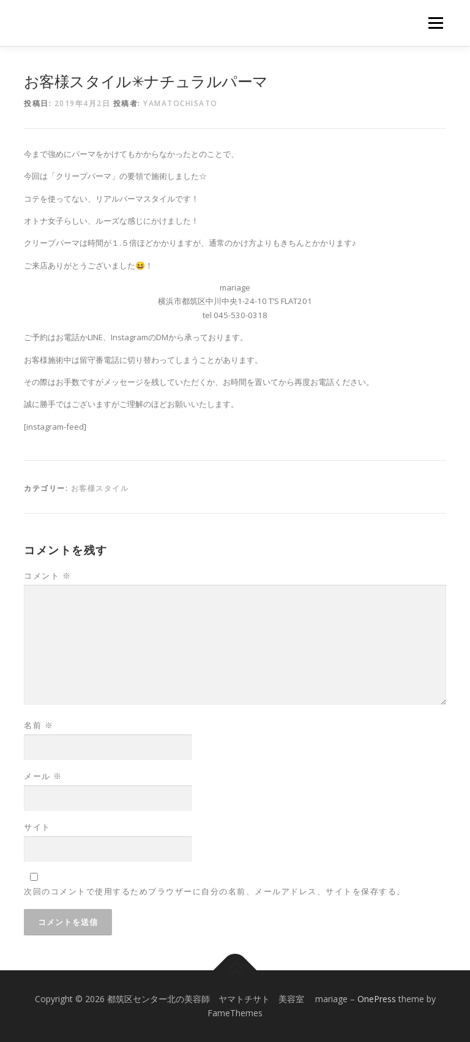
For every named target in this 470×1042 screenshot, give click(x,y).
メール (43, 776)
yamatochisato (180, 103)
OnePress (376, 999)
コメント (47, 575)
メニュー (435, 22)
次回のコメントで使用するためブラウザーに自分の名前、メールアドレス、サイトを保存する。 (215, 891)
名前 (38, 725)
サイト (37, 826)
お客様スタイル (100, 488)
